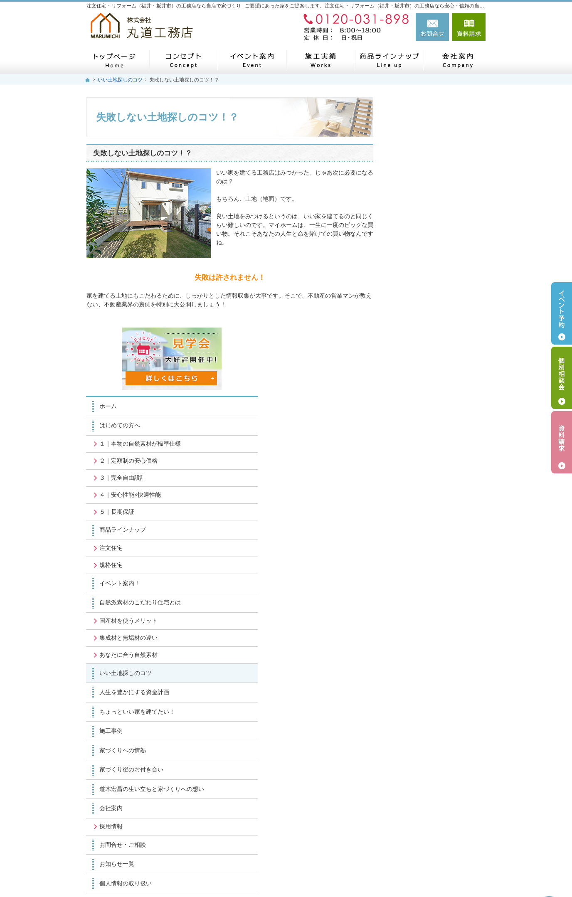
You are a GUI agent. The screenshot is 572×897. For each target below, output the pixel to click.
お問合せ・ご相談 (422, 621)
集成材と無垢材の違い (428, 407)
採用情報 (410, 603)
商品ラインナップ (422, 299)
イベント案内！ (419, 353)
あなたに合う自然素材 (428, 424)
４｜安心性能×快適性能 (430, 264)
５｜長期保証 (416, 281)
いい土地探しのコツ (425, 442)
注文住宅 (410, 317)
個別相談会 (561, 378)
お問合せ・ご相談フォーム (436, 818)
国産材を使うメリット (428, 390)
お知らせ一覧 (416, 641)
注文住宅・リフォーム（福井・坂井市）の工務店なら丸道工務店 (368, 877)
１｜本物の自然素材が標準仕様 (440, 213)
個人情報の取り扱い (425, 660)
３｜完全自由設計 (422, 247)
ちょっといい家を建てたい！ (437, 481)
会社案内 (410, 585)
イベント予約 (561, 313)
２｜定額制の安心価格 (428, 230)
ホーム (408, 175)
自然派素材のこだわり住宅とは (440, 372)
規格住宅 (410, 334)
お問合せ (432, 27)
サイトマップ (416, 679)
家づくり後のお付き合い (431, 539)
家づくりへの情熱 (422, 520)
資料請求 (469, 27)
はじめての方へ (419, 195)
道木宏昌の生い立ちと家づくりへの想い (440, 562)
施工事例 (410, 500)
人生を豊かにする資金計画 (434, 461)
